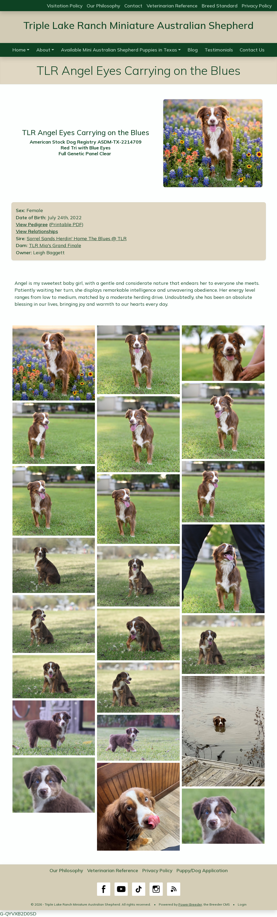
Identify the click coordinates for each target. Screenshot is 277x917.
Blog (193, 50)
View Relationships (37, 231)
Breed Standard (220, 5)
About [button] (43, 50)
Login (242, 904)
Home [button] (19, 50)
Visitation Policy (64, 5)
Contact (133, 5)
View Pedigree (32, 224)
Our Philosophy (103, 5)
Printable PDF (66, 224)
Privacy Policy (257, 5)
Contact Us (252, 50)
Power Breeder (190, 904)
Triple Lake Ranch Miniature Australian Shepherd (138, 25)
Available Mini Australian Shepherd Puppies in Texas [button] (119, 50)
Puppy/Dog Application (202, 870)
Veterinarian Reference (172, 5)
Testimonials (219, 50)
